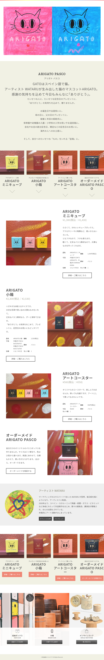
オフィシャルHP (45, 519)
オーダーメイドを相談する (20, 471)
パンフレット (59, 519)
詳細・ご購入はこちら (77, 275)
